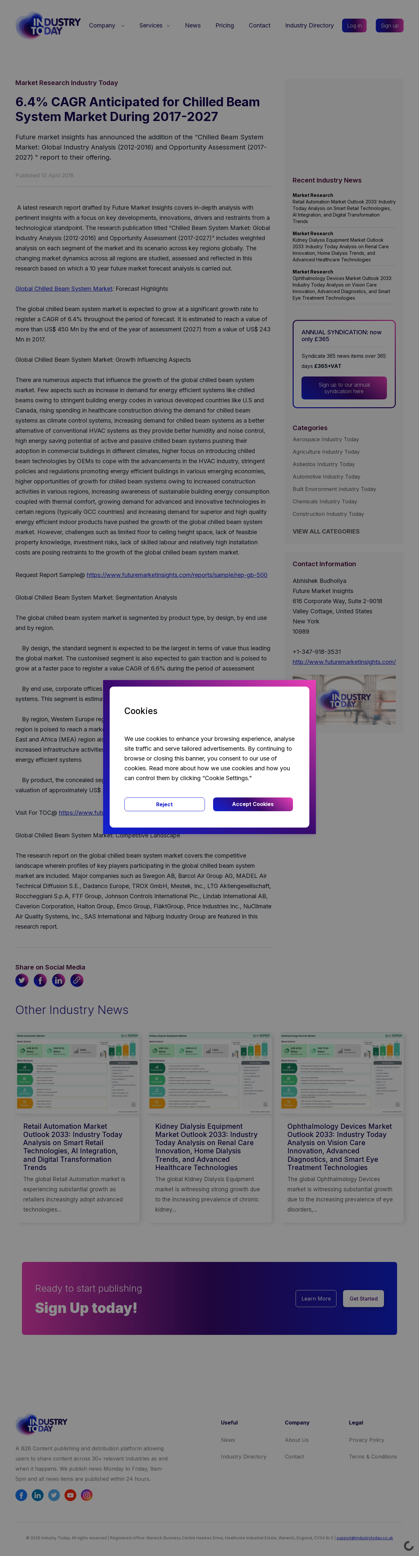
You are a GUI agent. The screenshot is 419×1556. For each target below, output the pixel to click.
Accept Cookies (253, 804)
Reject (164, 804)
